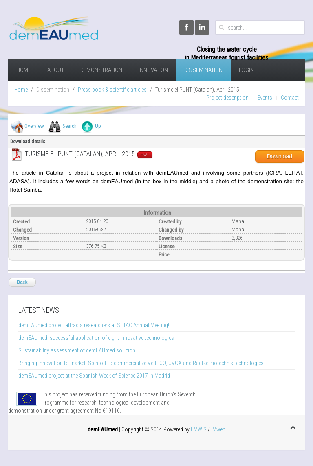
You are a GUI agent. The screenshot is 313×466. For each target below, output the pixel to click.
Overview (34, 126)
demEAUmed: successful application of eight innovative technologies (96, 338)
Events (264, 97)
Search (69, 126)
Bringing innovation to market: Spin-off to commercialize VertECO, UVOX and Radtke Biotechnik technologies (141, 363)
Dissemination (203, 70)
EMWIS (199, 429)
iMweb (218, 429)
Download (279, 156)
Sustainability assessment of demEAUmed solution (76, 350)
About (55, 70)
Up (98, 126)
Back (22, 282)
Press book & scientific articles (112, 89)
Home (23, 70)
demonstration (101, 70)
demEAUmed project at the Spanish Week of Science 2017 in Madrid (94, 375)
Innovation (153, 70)
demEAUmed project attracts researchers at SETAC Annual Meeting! (93, 325)
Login (246, 70)
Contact (290, 97)
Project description (227, 97)
